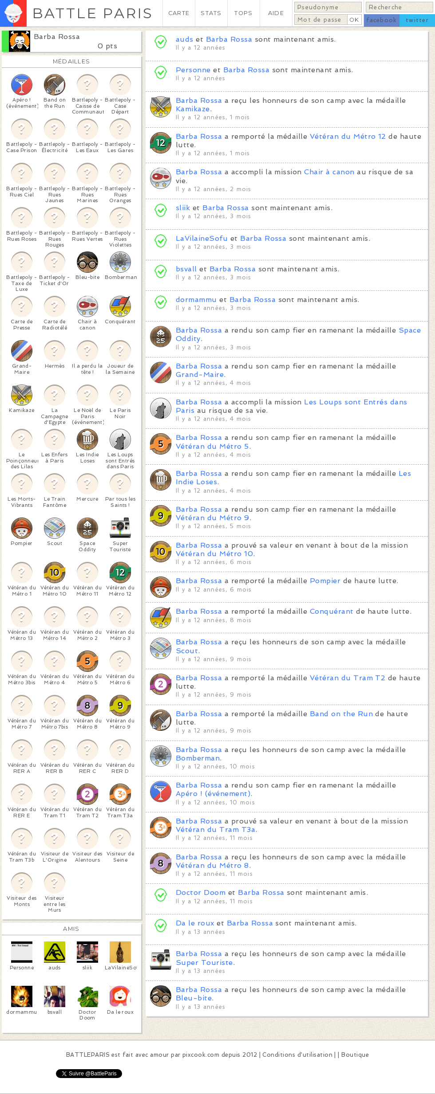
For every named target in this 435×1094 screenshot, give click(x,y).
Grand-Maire (200, 374)
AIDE (276, 13)
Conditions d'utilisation (297, 1054)
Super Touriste (204, 962)
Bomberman (198, 758)
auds (185, 39)
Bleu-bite (194, 998)
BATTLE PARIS (92, 13)
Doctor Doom (200, 892)
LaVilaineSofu (202, 238)
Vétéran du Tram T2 (348, 678)
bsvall (186, 269)
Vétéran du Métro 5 (212, 446)
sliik (183, 208)
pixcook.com (200, 1054)
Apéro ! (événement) (213, 793)
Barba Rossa (57, 36)
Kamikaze (193, 109)
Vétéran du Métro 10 (214, 553)
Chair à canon (329, 172)
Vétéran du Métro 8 (212, 865)
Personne (193, 70)
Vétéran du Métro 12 (348, 136)
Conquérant (332, 611)
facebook (381, 20)
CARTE (179, 13)
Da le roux (195, 923)
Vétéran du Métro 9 (212, 518)
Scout (187, 651)
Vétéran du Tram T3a (215, 829)
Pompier (325, 580)
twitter (417, 20)
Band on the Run (341, 714)
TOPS (243, 13)
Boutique (355, 1054)
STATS (211, 13)
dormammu (196, 299)
